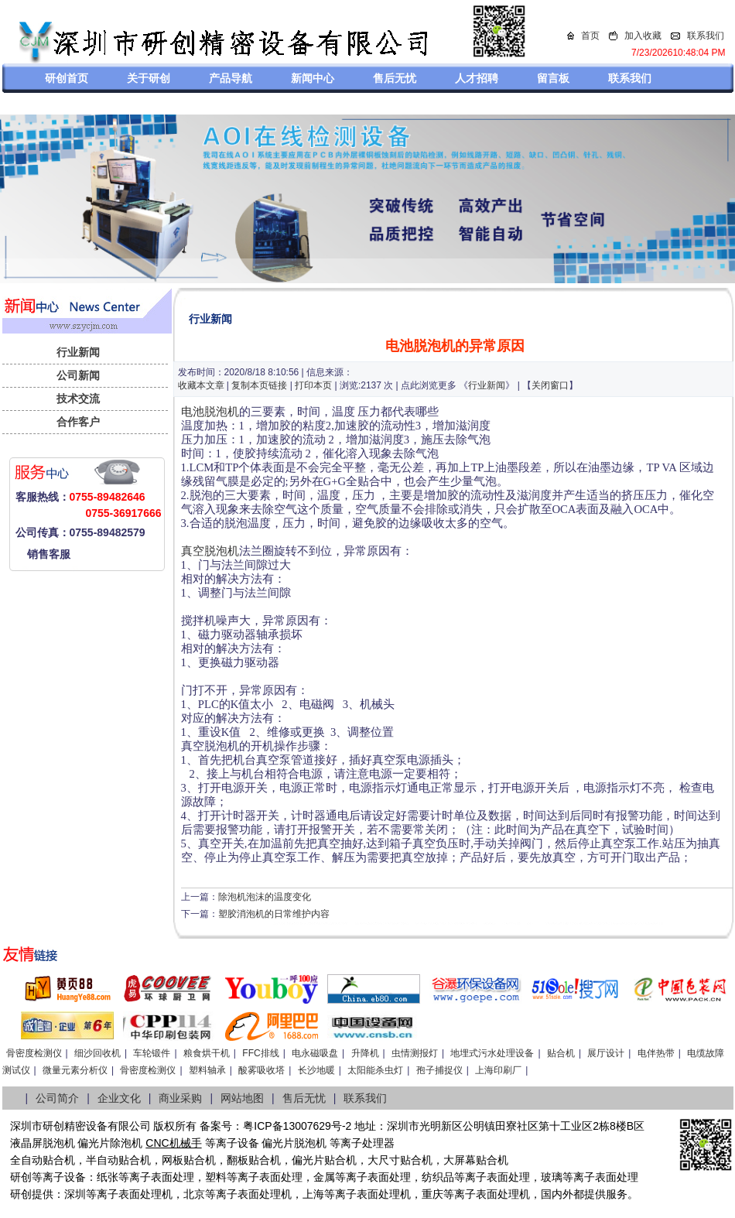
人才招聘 (476, 78)
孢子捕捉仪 (439, 1070)
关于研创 (148, 78)
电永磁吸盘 (315, 1053)
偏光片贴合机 (324, 1160)
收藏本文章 (201, 385)
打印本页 (313, 385)
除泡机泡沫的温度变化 (264, 896)
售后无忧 (394, 78)
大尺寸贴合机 (400, 1160)
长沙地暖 (316, 1070)
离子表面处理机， (497, 1194)
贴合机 (561, 1053)
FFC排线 (260, 1053)
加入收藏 (643, 35)
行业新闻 (78, 352)
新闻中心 (312, 78)
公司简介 (57, 1098)
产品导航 (230, 78)
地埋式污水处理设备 (492, 1053)
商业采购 (180, 1098)
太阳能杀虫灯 (375, 1070)
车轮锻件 (151, 1053)
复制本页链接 (259, 385)
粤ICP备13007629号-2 (297, 1126)
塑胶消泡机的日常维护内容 (274, 913)
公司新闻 (78, 375)
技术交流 (78, 398)
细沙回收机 (97, 1053)
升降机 (365, 1053)
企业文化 (119, 1098)
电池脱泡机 (210, 411)
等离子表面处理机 (129, 1194)
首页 (590, 35)
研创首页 (66, 78)
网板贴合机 (189, 1160)
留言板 (553, 78)
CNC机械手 (173, 1143)
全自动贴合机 (42, 1160)
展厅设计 (605, 1053)
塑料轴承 (207, 1070)
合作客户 (78, 422)
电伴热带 (656, 1053)
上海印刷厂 (498, 1070)
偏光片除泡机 (109, 1143)
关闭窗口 (550, 385)
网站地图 (242, 1098)
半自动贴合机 (118, 1160)
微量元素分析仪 (75, 1070)
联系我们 (705, 35)
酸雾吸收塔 (261, 1070)
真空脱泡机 (210, 551)
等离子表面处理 (156, 1177)
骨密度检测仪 (34, 1053)
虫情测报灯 (414, 1053)
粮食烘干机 (206, 1053)
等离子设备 (232, 1143)
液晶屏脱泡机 (42, 1143)
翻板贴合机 (254, 1160)
